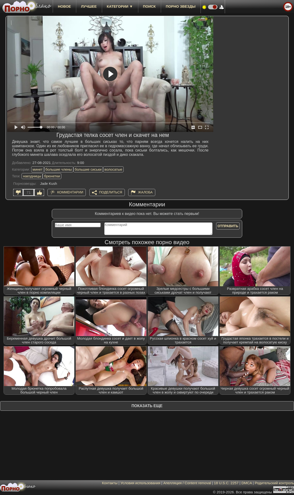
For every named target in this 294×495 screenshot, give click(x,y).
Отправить (228, 226)
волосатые (113, 169)
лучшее (89, 6)
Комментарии (70, 192)
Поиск (149, 6)
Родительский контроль (274, 483)
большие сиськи (88, 169)
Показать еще (147, 406)
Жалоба (145, 192)
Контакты (110, 483)
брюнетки (52, 176)
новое (64, 6)
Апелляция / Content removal (187, 483)
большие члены (59, 169)
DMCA (247, 483)
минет (38, 169)
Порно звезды (181, 6)
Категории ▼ (120, 6)
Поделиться (110, 192)
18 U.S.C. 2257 (226, 483)
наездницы (32, 176)
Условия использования (141, 483)
